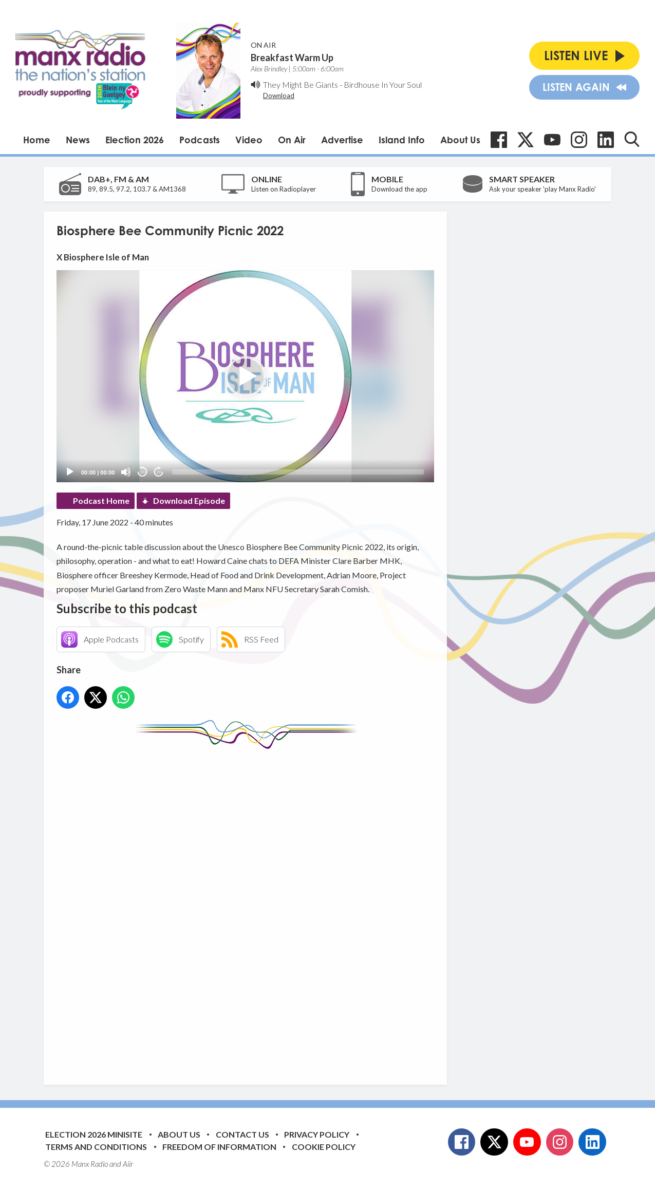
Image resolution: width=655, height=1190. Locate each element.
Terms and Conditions (96, 1146)
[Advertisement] (249, 909)
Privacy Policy (316, 1134)
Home (36, 139)
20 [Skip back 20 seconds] (142, 472)
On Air (292, 139)
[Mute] (126, 472)
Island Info (402, 139)
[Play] (70, 472)
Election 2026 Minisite (93, 1134)
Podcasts (199, 139)
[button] (245, 376)
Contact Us (242, 1134)
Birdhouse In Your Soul (383, 84)
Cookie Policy (323, 1146)
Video (249, 139)
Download (278, 95)
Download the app (399, 189)
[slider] (298, 472)
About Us (460, 139)
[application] (245, 376)
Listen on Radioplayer (283, 189)
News (78, 139)
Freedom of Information (219, 1146)
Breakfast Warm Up (292, 57)
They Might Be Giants (300, 84)
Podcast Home (101, 500)
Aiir (128, 1163)
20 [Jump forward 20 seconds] (159, 472)
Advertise (342, 139)
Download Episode (189, 500)
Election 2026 (134, 139)
